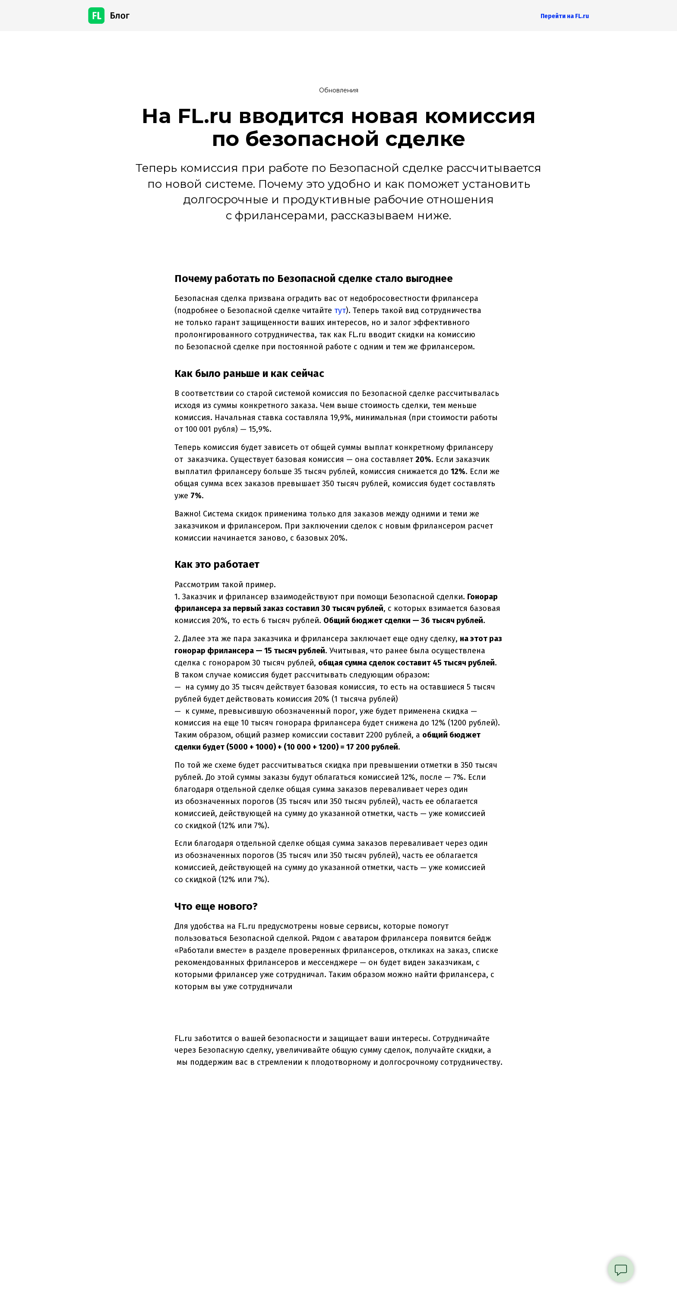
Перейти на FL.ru (565, 16)
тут (340, 310)
